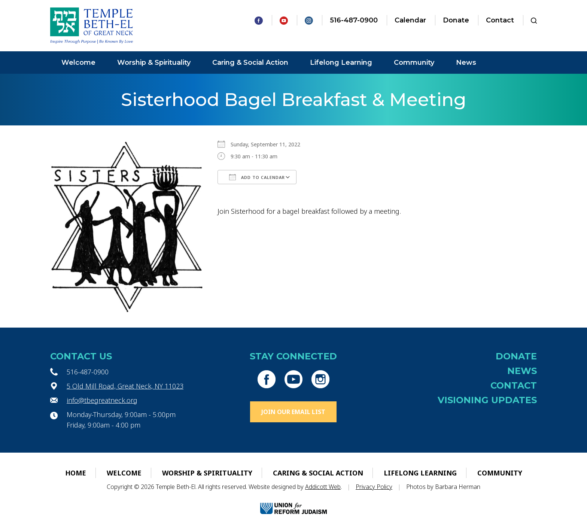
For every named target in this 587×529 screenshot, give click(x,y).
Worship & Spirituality (154, 62)
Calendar (410, 20)
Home (75, 472)
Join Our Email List (293, 412)
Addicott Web (323, 487)
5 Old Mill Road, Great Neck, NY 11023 (125, 385)
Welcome (78, 62)
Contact (500, 20)
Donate (456, 20)
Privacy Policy (374, 487)
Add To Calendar (257, 177)
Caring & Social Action (250, 62)
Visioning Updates (487, 400)
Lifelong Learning (341, 62)
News (466, 62)
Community (414, 62)
